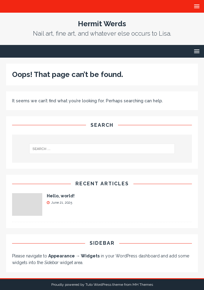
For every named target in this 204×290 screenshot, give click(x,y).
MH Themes (142, 284)
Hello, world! (61, 195)
